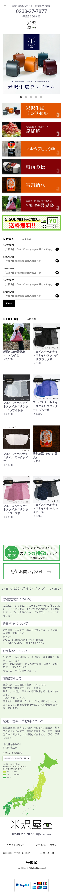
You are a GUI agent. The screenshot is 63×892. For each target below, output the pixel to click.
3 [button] (31, 98)
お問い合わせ (47, 853)
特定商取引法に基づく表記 (16, 853)
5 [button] (41, 98)
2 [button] (26, 98)
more (9, 303)
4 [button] (36, 98)
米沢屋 (31, 863)
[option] (31, 64)
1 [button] (21, 98)
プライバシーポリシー (47, 844)
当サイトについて (15, 844)
